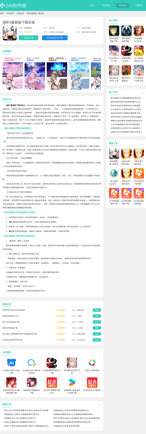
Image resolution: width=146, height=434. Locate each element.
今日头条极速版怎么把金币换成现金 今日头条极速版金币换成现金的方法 (127, 124)
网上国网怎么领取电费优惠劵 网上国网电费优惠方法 (127, 98)
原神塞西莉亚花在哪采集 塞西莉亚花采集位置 (72, 422)
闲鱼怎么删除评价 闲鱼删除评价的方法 (20, 422)
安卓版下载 (28, 38)
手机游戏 (123, 5)
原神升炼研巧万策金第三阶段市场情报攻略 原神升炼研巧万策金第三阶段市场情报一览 (127, 117)
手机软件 (139, 5)
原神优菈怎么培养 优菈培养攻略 (67, 426)
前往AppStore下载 (55, 38)
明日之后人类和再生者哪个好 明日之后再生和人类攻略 (26, 410)
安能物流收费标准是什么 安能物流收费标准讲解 (73, 414)
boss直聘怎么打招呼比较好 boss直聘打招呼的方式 (127, 109)
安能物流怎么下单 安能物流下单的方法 (20, 418)
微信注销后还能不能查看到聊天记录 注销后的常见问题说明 (127, 102)
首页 (92, 5)
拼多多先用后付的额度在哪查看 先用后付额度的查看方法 (127, 113)
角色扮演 (20, 13)
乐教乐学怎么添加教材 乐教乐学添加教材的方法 (127, 132)
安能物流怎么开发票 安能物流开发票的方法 (71, 410)
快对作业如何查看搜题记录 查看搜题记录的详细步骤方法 (127, 105)
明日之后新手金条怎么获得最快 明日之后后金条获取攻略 (77, 418)
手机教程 (106, 5)
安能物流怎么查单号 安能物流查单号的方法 (21, 414)
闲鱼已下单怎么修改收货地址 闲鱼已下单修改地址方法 (26, 426)
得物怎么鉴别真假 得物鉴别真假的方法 (126, 121)
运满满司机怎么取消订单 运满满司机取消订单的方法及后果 (127, 128)
